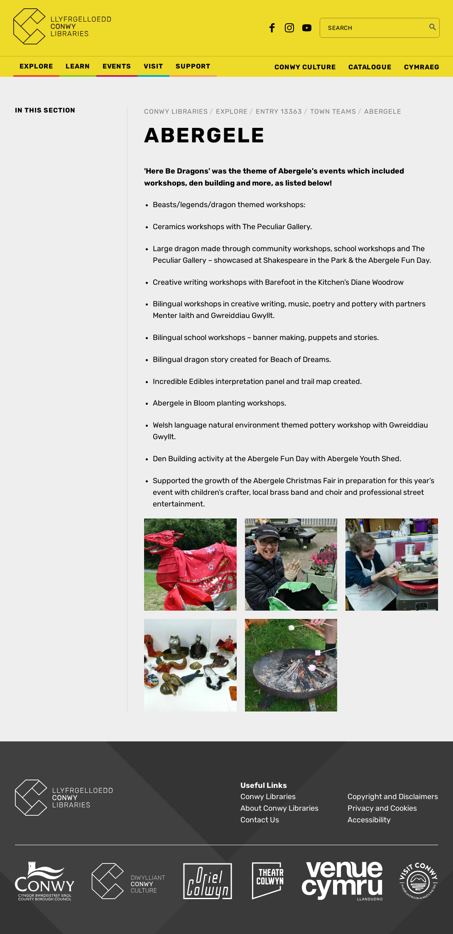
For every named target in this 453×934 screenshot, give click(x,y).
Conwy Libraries (176, 111)
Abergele (383, 111)
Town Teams (333, 111)
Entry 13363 (279, 111)
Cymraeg (422, 67)
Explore (232, 111)
